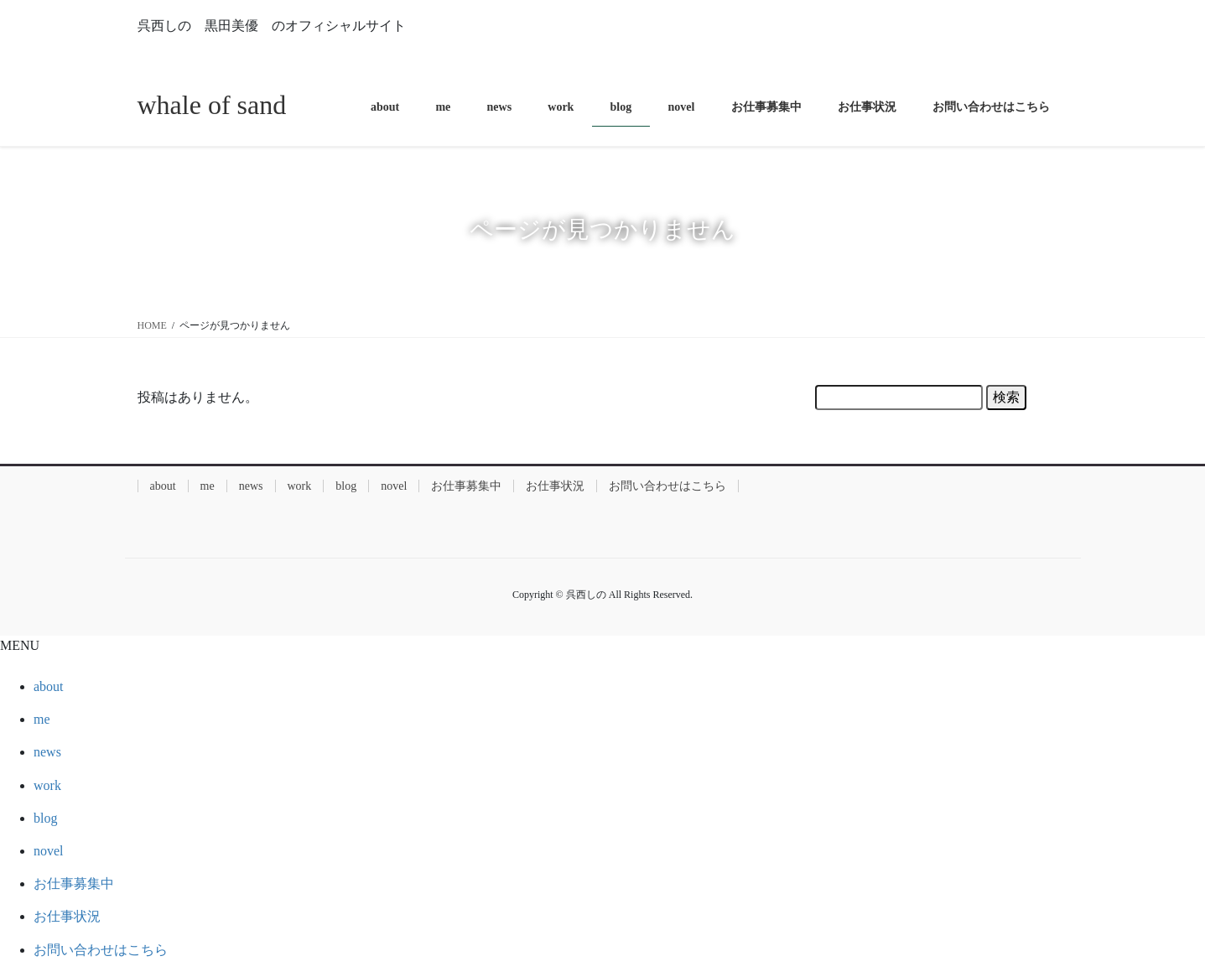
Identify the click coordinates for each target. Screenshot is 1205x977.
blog (345, 486)
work (300, 486)
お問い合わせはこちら (667, 486)
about (163, 486)
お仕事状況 (555, 486)
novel (394, 486)
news (251, 486)
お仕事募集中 (466, 486)
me (207, 486)
